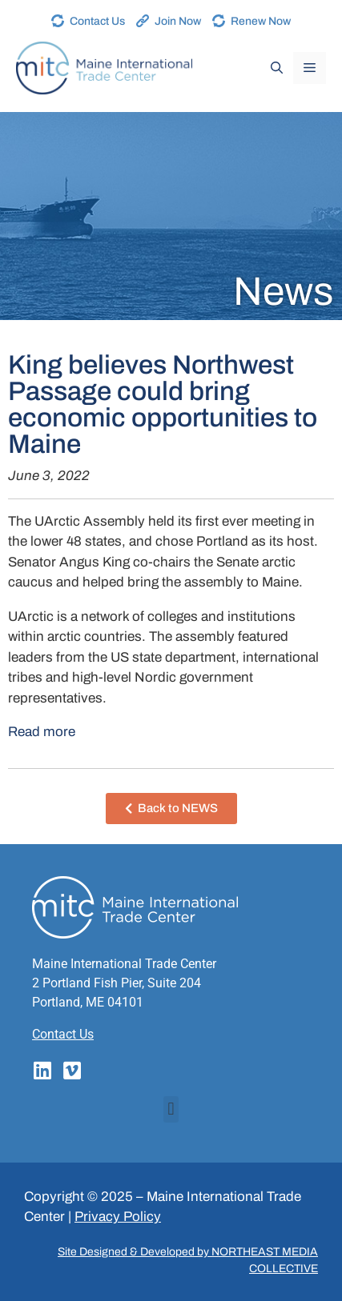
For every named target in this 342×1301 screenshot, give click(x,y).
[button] (171, 1109)
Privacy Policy (117, 1216)
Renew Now (261, 21)
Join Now (178, 21)
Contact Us (97, 21)
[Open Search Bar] (276, 68)
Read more (41, 731)
